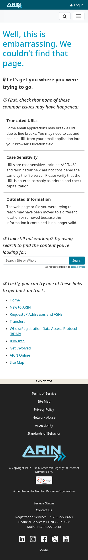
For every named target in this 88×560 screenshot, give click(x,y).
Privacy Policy (44, 409)
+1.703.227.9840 (48, 527)
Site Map (17, 362)
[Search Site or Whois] (36, 261)
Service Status (44, 503)
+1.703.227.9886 (58, 522)
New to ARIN (20, 307)
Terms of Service (44, 393)
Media (44, 550)
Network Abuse (44, 417)
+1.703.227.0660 (60, 517)
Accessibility (44, 425)
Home (15, 300)
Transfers (17, 321)
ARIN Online (20, 355)
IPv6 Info (17, 341)
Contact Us (44, 510)
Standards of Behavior (44, 433)
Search (77, 260)
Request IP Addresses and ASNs (36, 314)
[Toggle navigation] (78, 16)
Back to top (44, 381)
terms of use (78, 266)
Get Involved (20, 348)
